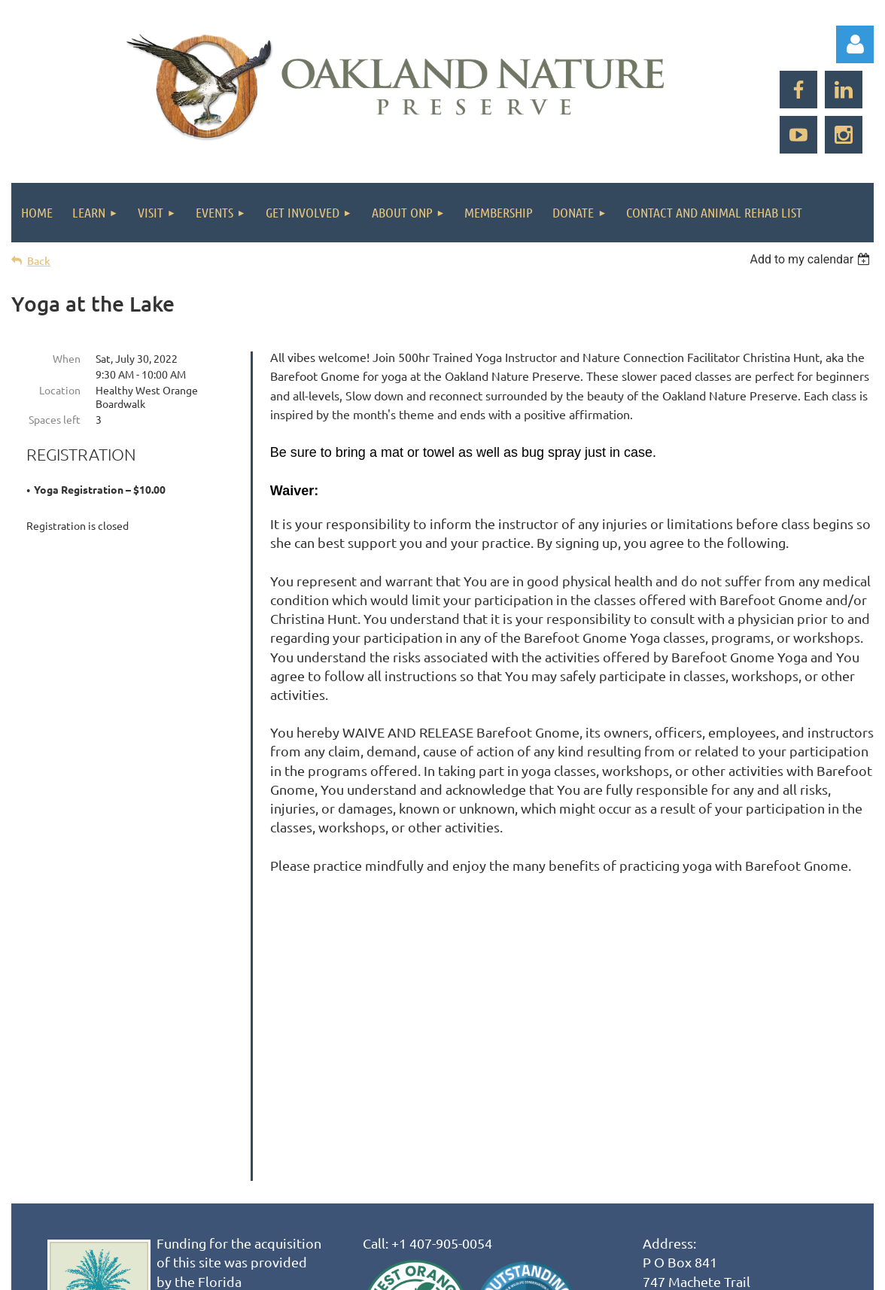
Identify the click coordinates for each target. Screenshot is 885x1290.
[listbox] (812, 259)
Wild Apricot (694, 1271)
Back (38, 261)
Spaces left (55, 419)
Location (60, 390)
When (67, 358)
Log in (855, 44)
